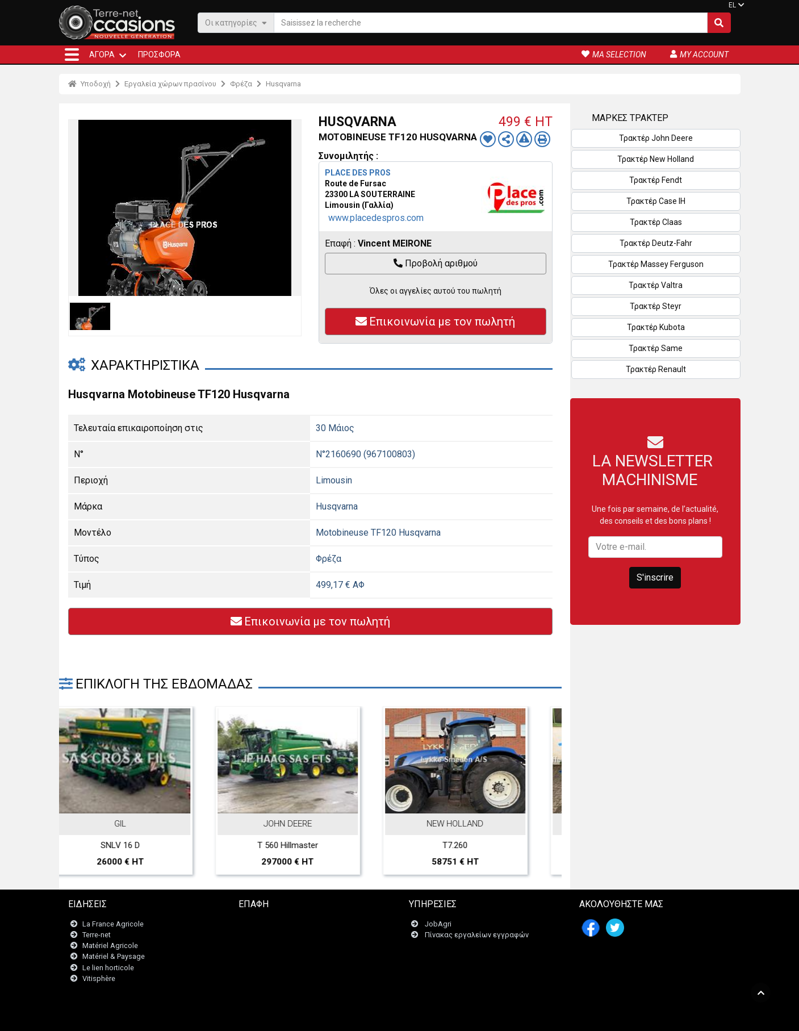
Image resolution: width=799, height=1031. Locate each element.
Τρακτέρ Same (656, 348)
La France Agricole (113, 924)
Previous (83, 758)
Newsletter (263, 934)
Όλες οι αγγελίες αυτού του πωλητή (435, 290)
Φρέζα (241, 84)
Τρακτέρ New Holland (655, 159)
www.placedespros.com (376, 217)
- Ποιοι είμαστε (523, 1016)
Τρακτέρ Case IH (655, 201)
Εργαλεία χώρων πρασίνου (170, 84)
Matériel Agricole (110, 945)
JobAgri (438, 924)
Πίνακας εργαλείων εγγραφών (477, 934)
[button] (72, 54)
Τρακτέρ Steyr (655, 306)
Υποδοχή (89, 84)
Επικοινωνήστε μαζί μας (286, 924)
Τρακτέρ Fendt (655, 180)
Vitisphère (98, 978)
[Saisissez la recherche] (491, 22)
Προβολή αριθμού (436, 263)
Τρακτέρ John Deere (656, 138)
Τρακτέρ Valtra (656, 285)
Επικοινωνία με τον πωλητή (435, 321)
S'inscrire (655, 577)
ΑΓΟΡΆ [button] (102, 54)
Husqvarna (283, 84)
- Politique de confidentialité (451, 1016)
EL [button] (732, 5)
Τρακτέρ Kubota (656, 327)
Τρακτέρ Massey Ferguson (656, 264)
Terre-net (96, 934)
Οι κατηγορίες (236, 22)
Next (537, 758)
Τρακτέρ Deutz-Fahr (656, 243)
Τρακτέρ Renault (656, 369)
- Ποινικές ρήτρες (376, 1016)
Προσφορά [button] (159, 54)
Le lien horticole (108, 967)
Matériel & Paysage (113, 956)
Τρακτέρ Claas (656, 222)
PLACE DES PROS (358, 172)
